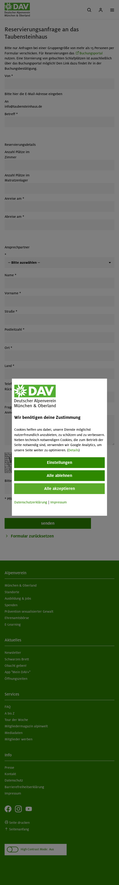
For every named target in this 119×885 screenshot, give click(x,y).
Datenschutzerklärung (30, 502)
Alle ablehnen (59, 475)
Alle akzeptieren (59, 488)
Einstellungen (59, 462)
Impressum (58, 502)
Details (73, 450)
